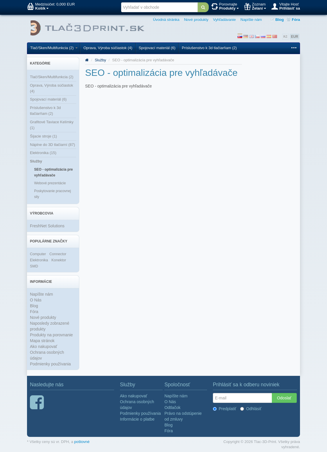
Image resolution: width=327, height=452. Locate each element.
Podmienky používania (50, 364)
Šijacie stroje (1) (43, 136)
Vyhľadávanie (224, 19)
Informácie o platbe (137, 419)
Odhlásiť (250, 408)
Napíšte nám (251, 19)
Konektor (58, 260)
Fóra (293, 19)
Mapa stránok (42, 340)
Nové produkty (196, 19)
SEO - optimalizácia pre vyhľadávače (53, 172)
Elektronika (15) (43, 153)
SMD (34, 266)
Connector (57, 254)
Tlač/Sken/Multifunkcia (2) (54, 48)
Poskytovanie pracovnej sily (52, 194)
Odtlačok (172, 407)
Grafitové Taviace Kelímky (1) (51, 125)
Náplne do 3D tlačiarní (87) (52, 144)
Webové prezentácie (50, 183)
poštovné (82, 442)
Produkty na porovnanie (51, 335)
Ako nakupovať (43, 346)
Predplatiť (224, 408)
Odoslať (284, 398)
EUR (294, 37)
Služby (36, 161)
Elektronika (39, 260)
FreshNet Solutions (47, 226)
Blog (277, 19)
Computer (38, 254)
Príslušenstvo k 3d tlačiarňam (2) (209, 48)
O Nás (36, 300)
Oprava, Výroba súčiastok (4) (107, 48)
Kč (285, 37)
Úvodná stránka (166, 19)
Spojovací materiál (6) (157, 48)
